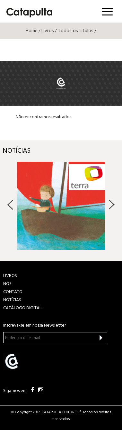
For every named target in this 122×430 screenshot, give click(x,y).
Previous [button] (10, 204)
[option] (61, 206)
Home (32, 31)
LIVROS (10, 276)
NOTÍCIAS (12, 300)
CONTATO (12, 292)
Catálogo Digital (22, 308)
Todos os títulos (75, 31)
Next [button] (112, 204)
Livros (47, 31)
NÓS (7, 284)
